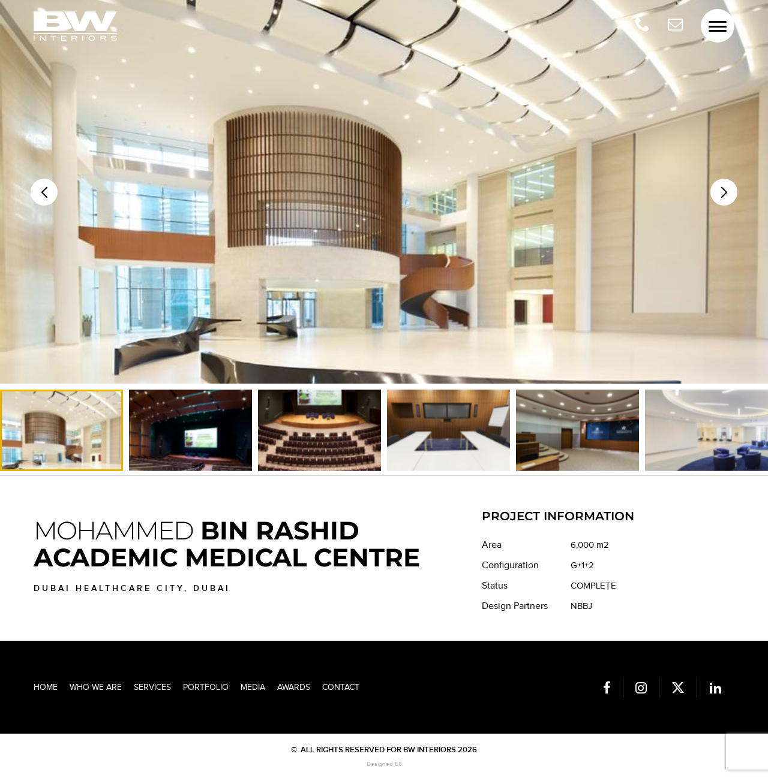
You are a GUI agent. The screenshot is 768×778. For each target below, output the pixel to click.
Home (46, 687)
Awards (293, 687)
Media (253, 687)
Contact (340, 687)
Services (152, 687)
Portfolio (206, 687)
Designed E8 (384, 764)
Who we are (96, 687)
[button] (723, 192)
